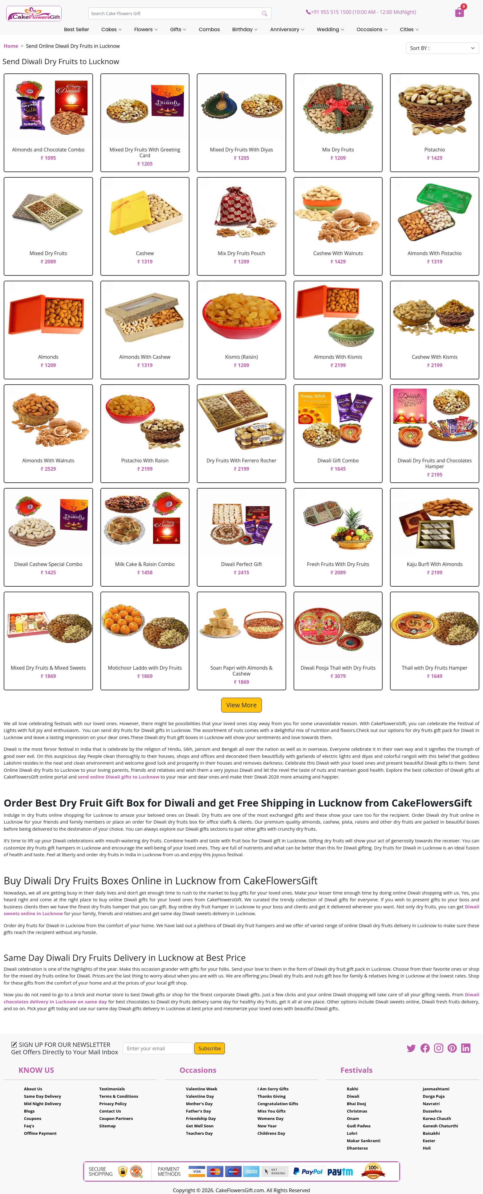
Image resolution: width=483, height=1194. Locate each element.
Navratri (431, 1103)
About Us (33, 1089)
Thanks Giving (272, 1096)
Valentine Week (201, 1089)
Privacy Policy (113, 1103)
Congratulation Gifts (278, 1103)
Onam (353, 1118)
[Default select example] (442, 48)
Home (11, 46)
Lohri (352, 1133)
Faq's (29, 1126)
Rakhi (352, 1089)
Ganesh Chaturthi (440, 1126)
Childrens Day (271, 1133)
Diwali (353, 1096)
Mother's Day (199, 1103)
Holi (427, 1148)
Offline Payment (40, 1133)
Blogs (29, 1111)
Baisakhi (431, 1133)
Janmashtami (436, 1089)
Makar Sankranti (363, 1140)
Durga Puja (433, 1096)
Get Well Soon (199, 1126)
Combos (209, 29)
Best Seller (76, 29)
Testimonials (112, 1089)
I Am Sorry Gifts (273, 1089)
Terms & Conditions (118, 1096)
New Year (267, 1126)
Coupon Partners (116, 1118)
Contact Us (110, 1111)
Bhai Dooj (356, 1103)
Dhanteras (357, 1148)
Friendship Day (201, 1118)
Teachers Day (199, 1133)
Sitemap (107, 1126)
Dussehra (432, 1111)
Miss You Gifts (272, 1111)
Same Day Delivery (42, 1096)
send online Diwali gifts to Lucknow (119, 777)
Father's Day (198, 1111)
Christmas (357, 1111)
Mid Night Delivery (42, 1103)
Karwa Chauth (437, 1118)
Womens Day (270, 1118)
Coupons (32, 1118)
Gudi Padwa (359, 1126)
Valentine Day (200, 1096)
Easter (429, 1140)
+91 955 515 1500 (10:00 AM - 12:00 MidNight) (361, 12)
